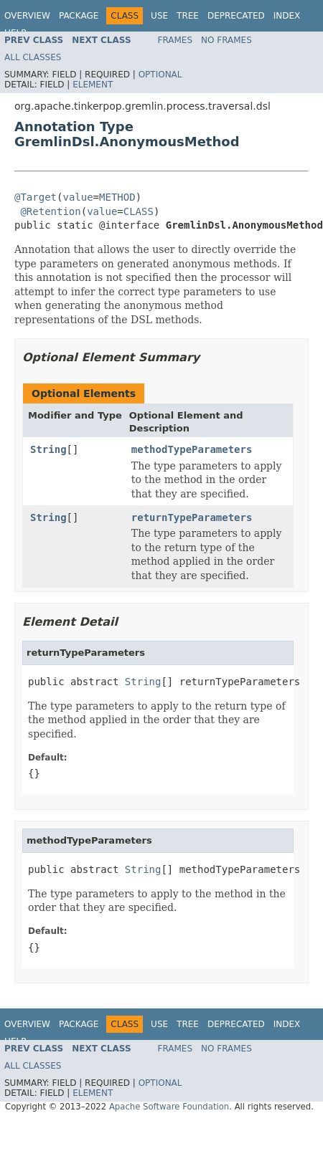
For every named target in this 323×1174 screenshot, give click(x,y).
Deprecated (236, 16)
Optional (160, 75)
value (77, 197)
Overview (27, 16)
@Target (35, 197)
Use (159, 16)
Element (92, 85)
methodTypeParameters (192, 449)
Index (287, 16)
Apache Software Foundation (169, 1107)
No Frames (226, 40)
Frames (175, 40)
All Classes (32, 57)
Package (78, 16)
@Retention (50, 211)
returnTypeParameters (192, 517)
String (48, 449)
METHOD (117, 197)
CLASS (138, 211)
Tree (188, 16)
